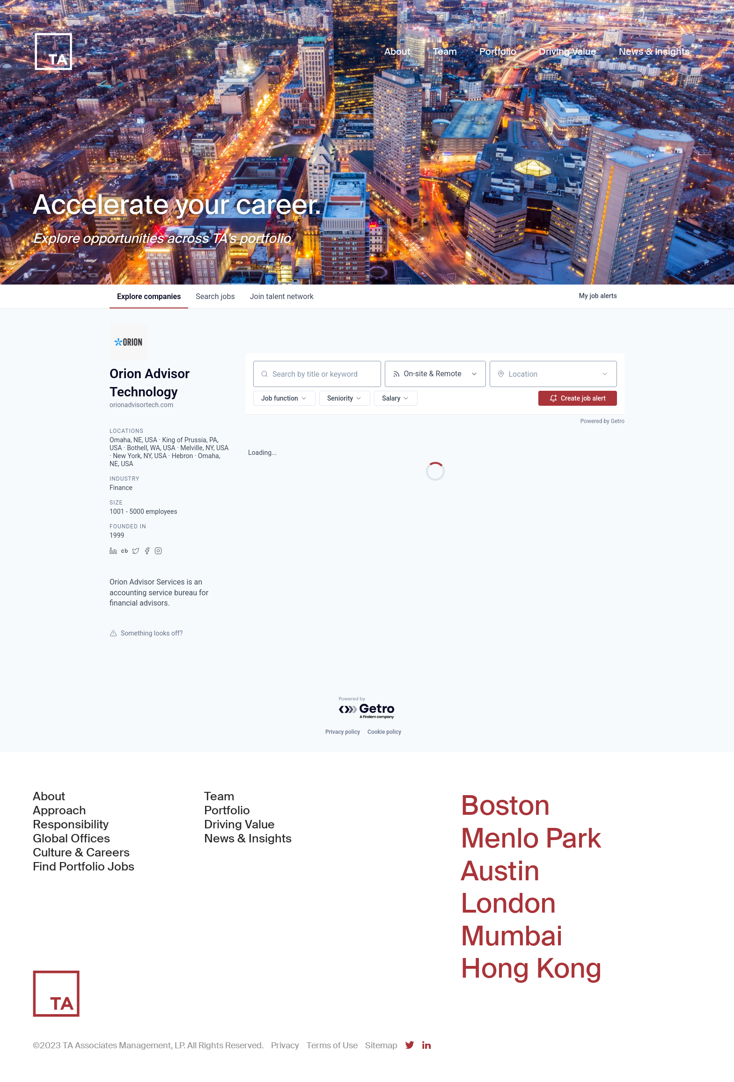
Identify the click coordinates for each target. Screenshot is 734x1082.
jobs (215, 296)
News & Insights (248, 839)
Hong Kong (531, 968)
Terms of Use (332, 1045)
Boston (505, 806)
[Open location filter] (605, 374)
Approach (59, 811)
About (49, 797)
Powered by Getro (602, 421)
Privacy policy (342, 732)
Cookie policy (384, 732)
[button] (284, 398)
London (508, 903)
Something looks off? (146, 633)
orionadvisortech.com (141, 405)
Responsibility (71, 825)
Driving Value (239, 825)
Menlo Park (531, 838)
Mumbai (512, 936)
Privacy (285, 1045)
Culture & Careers (81, 853)
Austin (500, 871)
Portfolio (227, 811)
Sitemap (381, 1045)
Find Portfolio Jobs (83, 867)
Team (219, 797)
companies (149, 296)
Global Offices (71, 839)
